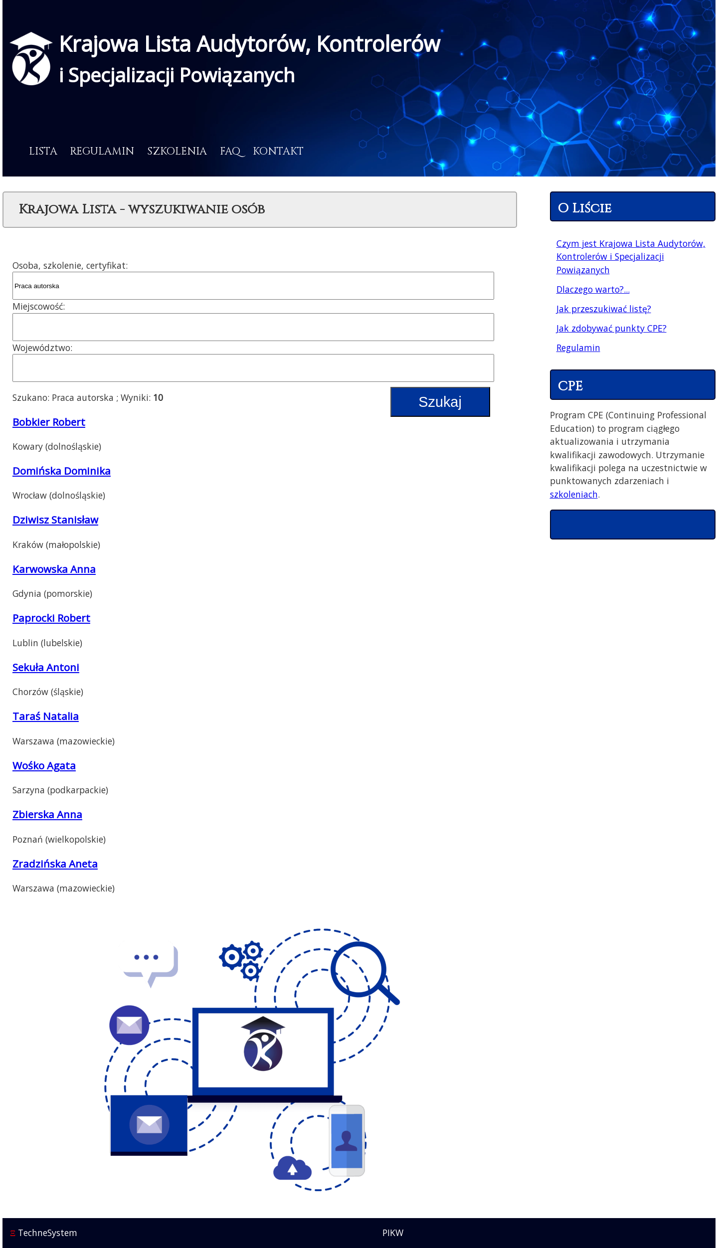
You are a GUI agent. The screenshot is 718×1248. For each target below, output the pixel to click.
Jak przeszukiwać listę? (603, 309)
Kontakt (278, 152)
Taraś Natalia (45, 716)
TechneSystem (43, 1233)
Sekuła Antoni (45, 667)
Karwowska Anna (54, 569)
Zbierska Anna (47, 814)
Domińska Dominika (61, 471)
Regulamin (102, 152)
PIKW (392, 1233)
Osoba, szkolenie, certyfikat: (70, 265)
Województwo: (42, 348)
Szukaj (439, 402)
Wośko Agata (44, 765)
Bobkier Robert (48, 422)
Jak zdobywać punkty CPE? (611, 328)
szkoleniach (574, 494)
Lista (43, 152)
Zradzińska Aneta (55, 864)
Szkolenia (177, 152)
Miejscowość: (38, 306)
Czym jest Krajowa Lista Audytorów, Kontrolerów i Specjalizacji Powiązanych (631, 256)
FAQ (230, 152)
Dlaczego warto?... (593, 289)
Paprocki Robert (51, 618)
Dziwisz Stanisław (55, 520)
